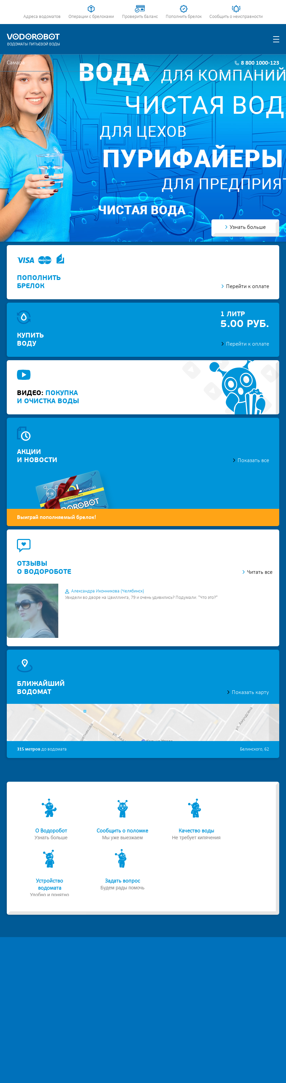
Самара (16, 63)
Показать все (253, 460)
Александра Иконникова (107, 591)
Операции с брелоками (91, 16)
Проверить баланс (140, 16)
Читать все (259, 572)
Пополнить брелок (184, 16)
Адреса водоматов (42, 16)
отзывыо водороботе (44, 568)
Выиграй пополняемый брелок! (56, 517)
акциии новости (37, 456)
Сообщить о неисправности (236, 16)
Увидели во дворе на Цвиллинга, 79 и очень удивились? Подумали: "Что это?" (141, 597)
